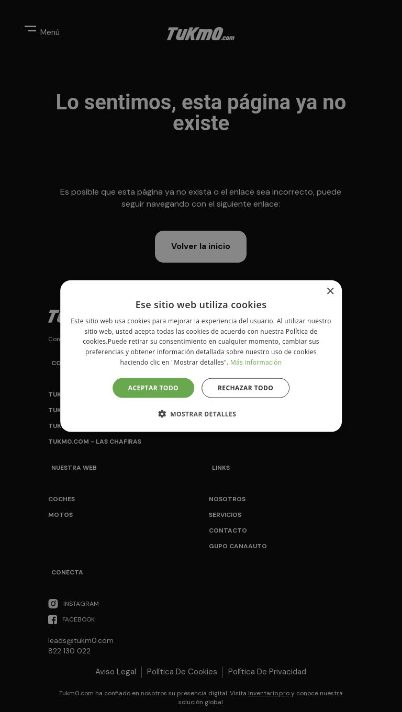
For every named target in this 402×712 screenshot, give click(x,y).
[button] (201, 414)
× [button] (330, 291)
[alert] (201, 356)
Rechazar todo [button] (245, 387)
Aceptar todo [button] (153, 387)
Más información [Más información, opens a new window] (256, 362)
